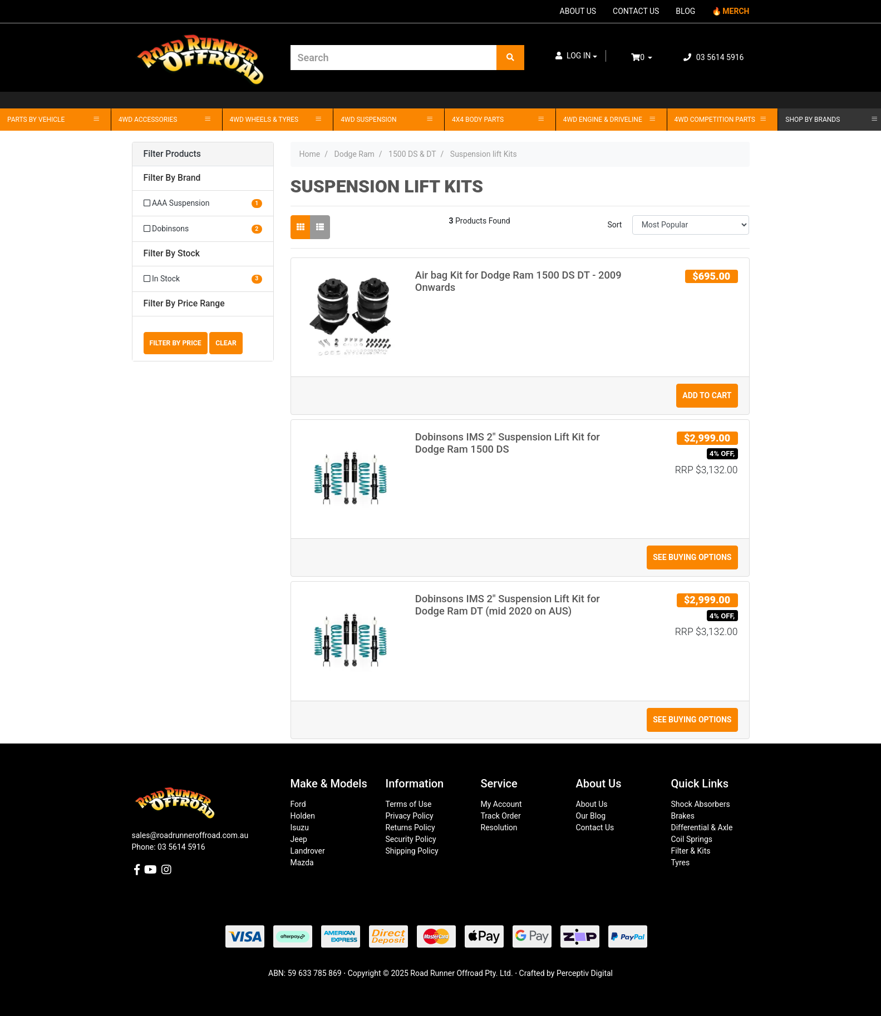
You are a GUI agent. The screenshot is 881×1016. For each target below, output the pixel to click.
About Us (592, 804)
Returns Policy (410, 827)
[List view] (320, 227)
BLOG (685, 11)
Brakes (683, 815)
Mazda (302, 862)
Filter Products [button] (172, 154)
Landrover (308, 850)
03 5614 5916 (713, 57)
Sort (614, 224)
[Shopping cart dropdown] (649, 57)
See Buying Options (692, 557)
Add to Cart (706, 395)
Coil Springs (692, 839)
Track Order (501, 815)
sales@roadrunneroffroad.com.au (190, 835)
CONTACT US (636, 11)
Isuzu (300, 827)
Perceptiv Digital (585, 973)
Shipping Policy (412, 850)
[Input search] (394, 57)
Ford (298, 804)
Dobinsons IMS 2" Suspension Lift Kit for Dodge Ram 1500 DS (507, 443)
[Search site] (510, 57)
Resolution (499, 827)
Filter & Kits (691, 850)
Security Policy (411, 839)
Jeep (299, 839)
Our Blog (591, 815)
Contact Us (595, 827)
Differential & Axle (702, 827)
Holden (303, 815)
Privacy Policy (410, 815)
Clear (226, 343)
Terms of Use (409, 804)
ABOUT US (578, 11)
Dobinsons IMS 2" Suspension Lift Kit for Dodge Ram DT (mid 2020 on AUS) (507, 605)
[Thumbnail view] (301, 227)
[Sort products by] (691, 225)
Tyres (680, 862)
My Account (501, 804)
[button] (576, 56)
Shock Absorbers (700, 804)
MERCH (735, 11)
